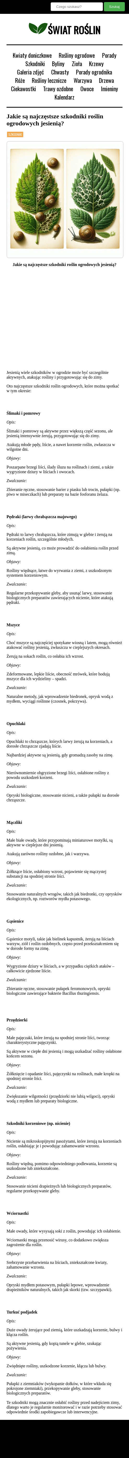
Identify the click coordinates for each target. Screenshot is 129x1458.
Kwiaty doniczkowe (32, 55)
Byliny (58, 63)
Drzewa (106, 80)
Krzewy (96, 63)
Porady (109, 55)
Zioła (77, 63)
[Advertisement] (64, 318)
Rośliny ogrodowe (77, 55)
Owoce (87, 88)
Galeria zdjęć (30, 72)
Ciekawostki (23, 88)
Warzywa (83, 80)
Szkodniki (35, 63)
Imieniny (109, 88)
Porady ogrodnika (94, 72)
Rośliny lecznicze (49, 80)
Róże (20, 80)
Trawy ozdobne (58, 88)
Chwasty (60, 72)
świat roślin (64, 29)
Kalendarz (64, 97)
